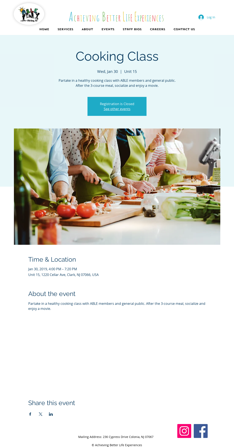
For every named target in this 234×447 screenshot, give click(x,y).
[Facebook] (201, 431)
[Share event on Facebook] (30, 414)
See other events (117, 109)
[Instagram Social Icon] (184, 431)
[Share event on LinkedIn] (51, 414)
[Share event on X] (41, 414)
